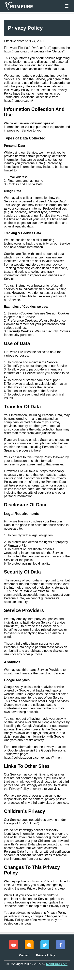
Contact (24, 955)
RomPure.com (56, 964)
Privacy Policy (45, 955)
